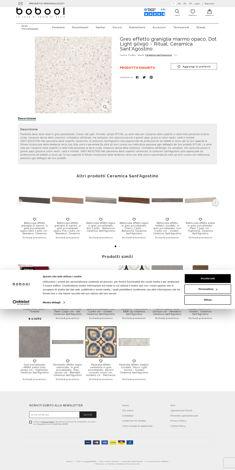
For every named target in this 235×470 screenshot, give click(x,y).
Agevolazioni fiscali (181, 409)
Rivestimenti (80, 25)
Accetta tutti (208, 439)
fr (189, 4)
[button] (116, 244)
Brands (200, 25)
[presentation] (215, 201)
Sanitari (100, 25)
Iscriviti (88, 413)
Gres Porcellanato (30, 26)
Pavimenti (58, 25)
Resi (173, 404)
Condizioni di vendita (134, 419)
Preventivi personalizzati (46, 3)
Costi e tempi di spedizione (137, 424)
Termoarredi (181, 25)
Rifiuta (208, 461)
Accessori (159, 25)
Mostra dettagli (51, 463)
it (173, 4)
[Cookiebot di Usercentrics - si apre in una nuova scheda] (21, 463)
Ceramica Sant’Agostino (158, 53)
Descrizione (27, 116)
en (178, 4)
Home (125, 404)
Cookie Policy (178, 424)
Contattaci (128, 414)
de (184, 4)
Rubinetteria (137, 25)
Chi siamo (127, 409)
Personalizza (207, 450)
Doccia (117, 25)
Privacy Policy (48, 420)
